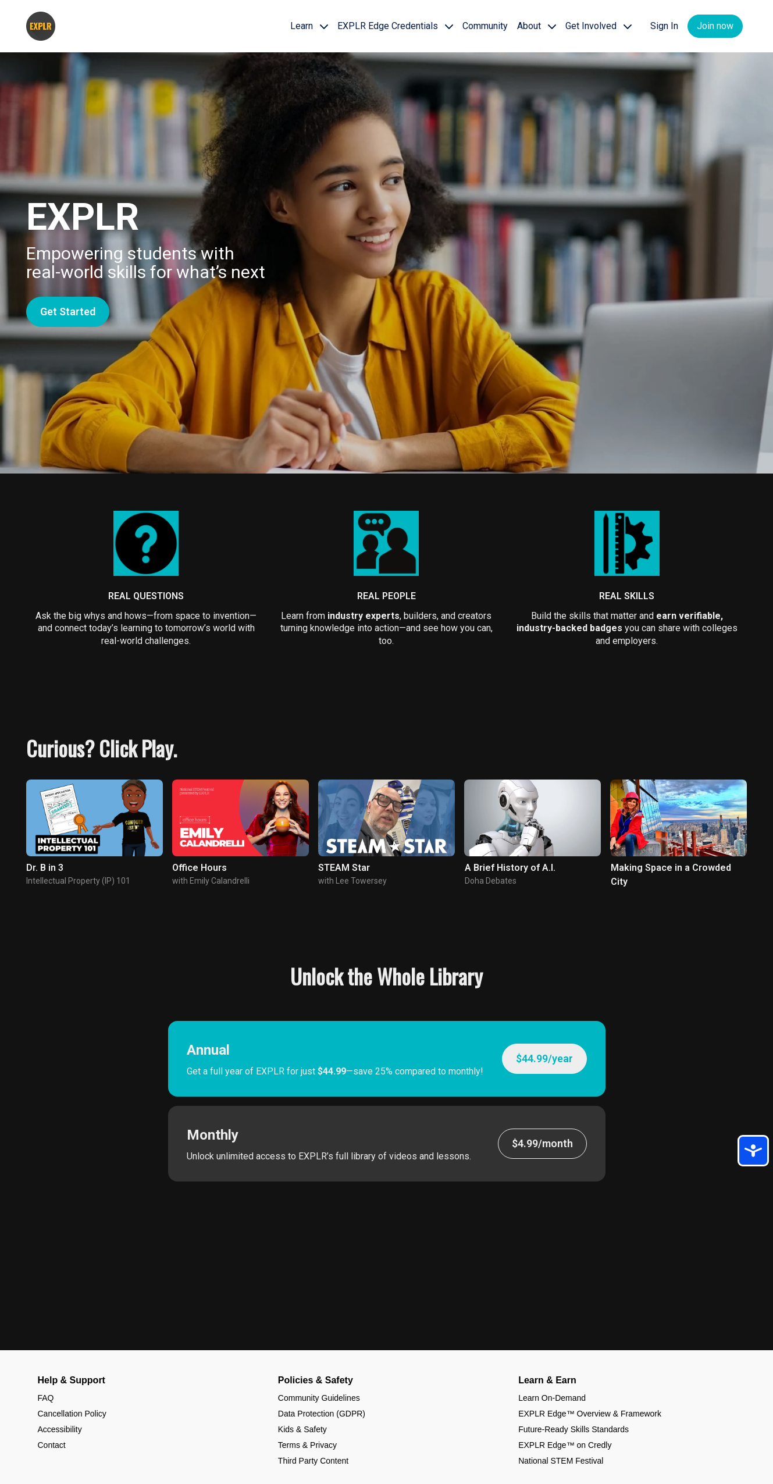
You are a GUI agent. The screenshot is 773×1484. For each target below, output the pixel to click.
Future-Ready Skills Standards (573, 1429)
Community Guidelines (319, 1398)
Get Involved (598, 25)
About (536, 25)
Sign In (664, 25)
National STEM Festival (560, 1460)
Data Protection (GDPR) (321, 1413)
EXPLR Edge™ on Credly (564, 1445)
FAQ (46, 1398)
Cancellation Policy (72, 1413)
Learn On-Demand (552, 1398)
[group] (94, 818)
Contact (52, 1445)
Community (485, 25)
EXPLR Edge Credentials (395, 25)
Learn (309, 25)
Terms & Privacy (307, 1445)
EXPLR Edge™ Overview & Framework (589, 1413)
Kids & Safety (302, 1429)
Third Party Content (313, 1460)
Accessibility (60, 1429)
